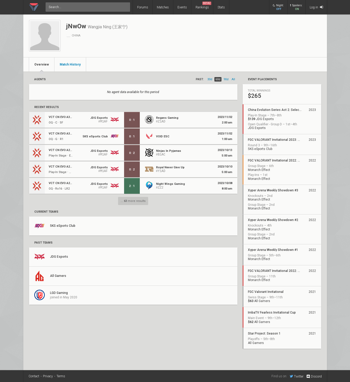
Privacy (48, 376)
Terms (61, 376)
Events (182, 7)
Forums (142, 7)
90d (226, 79)
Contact (34, 376)
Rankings (203, 5)
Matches (163, 7)
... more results (133, 201)
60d (217, 79)
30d (209, 79)
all (233, 79)
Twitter (296, 376)
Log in (316, 7)
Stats (221, 7)
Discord (313, 376)
